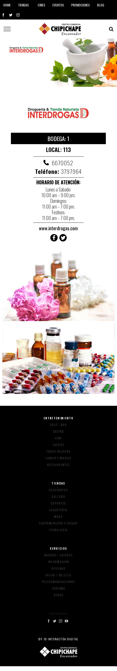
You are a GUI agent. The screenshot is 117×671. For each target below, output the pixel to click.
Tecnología (58, 530)
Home (7, 4)
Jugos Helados (58, 451)
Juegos (58, 445)
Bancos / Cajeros (58, 555)
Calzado (58, 497)
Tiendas (58, 483)
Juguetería (58, 510)
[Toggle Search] (111, 29)
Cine (58, 438)
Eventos (58, 4)
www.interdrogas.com (58, 228)
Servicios (58, 548)
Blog (100, 4)
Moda (58, 516)
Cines (41, 4)
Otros (59, 595)
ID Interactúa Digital (61, 639)
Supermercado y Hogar (58, 523)
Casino (58, 431)
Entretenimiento (58, 418)
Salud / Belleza (58, 575)
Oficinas (58, 568)
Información (58, 562)
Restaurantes (58, 465)
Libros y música (58, 458)
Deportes (58, 503)
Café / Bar (58, 425)
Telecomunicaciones (58, 582)
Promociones (80, 4)
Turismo (58, 588)
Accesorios (58, 490)
